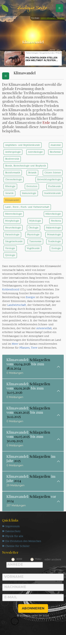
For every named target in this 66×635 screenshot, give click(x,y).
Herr (19, 559)
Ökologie (34, 227)
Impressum (11, 526)
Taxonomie (35, 241)
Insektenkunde (52, 193)
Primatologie (54, 234)
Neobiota (56, 221)
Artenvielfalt (44, 328)
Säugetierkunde (14, 241)
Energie (30, 297)
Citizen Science (52, 172)
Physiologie (33, 234)
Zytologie (10, 255)
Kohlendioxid (10, 290)
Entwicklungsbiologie (49, 179)
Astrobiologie (35, 152)
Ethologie (10, 186)
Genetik (9, 193)
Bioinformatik (12, 172)
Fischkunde (54, 186)
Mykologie (35, 221)
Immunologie (29, 193)
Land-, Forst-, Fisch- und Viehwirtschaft (27, 207)
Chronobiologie (13, 179)
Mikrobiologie (53, 214)
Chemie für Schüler (16, 546)
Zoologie (56, 248)
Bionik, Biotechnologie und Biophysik (25, 165)
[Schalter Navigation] (59, 8)
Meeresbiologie (13, 214)
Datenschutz (11, 531)
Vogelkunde (33, 248)
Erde (46, 122)
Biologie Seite (32, 8)
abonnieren (33, 608)
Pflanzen (24, 348)
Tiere (34, 348)
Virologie (10, 248)
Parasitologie (12, 234)
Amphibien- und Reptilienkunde (22, 145)
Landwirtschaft (16, 305)
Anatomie (56, 145)
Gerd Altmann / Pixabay (52, 18)
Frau (38, 559)
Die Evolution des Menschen (21, 541)
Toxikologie (54, 241)
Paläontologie (53, 227)
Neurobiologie (13, 227)
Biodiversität (12, 159)
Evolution (31, 186)
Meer (15, 344)
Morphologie (12, 221)
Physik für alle (12, 536)
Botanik (32, 172)
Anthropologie (13, 152)
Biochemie (55, 152)
